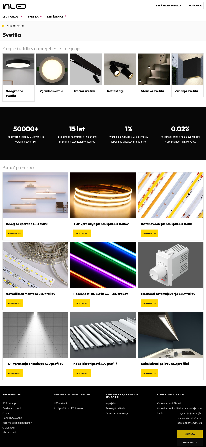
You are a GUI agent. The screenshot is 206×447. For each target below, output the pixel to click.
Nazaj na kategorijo (13, 26)
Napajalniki (111, 403)
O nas (5, 413)
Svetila (35, 16)
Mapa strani (9, 432)
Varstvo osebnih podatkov (17, 422)
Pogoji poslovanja (12, 418)
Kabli (160, 413)
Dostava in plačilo (12, 408)
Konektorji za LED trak (169, 403)
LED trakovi (12, 16)
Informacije (190, 442)
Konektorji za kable (167, 408)
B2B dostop (9, 403)
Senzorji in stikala (115, 408)
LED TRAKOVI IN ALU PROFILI (72, 394)
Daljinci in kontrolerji (116, 413)
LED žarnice (56, 16)
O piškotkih (8, 427)
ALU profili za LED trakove (68, 408)
